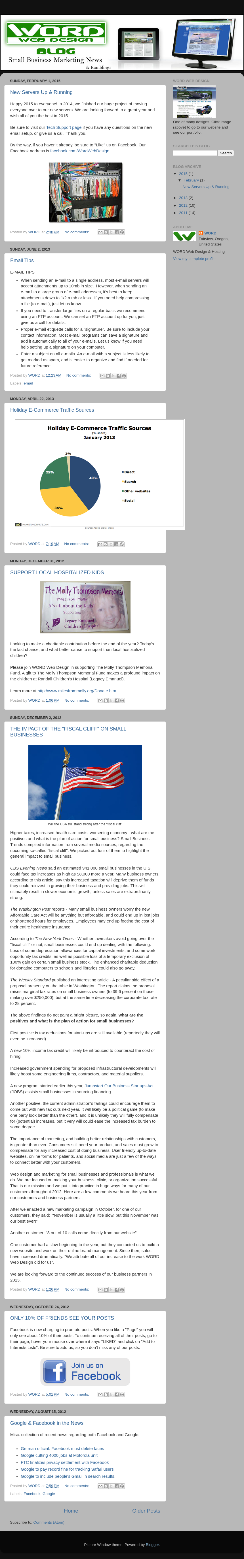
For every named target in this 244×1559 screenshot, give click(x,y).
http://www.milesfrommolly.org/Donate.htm (77, 691)
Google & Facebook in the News (46, 1423)
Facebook (32, 1494)
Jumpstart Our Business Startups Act (119, 1086)
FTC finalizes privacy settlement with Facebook (65, 1462)
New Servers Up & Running (41, 92)
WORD (210, 233)
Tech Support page (64, 127)
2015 (184, 174)
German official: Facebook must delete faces (62, 1448)
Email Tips (22, 260)
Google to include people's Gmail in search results (67, 1476)
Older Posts (146, 1511)
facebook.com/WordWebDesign (79, 151)
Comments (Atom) (49, 1522)
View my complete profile (194, 259)
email (28, 383)
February (192, 180)
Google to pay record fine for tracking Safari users (67, 1469)
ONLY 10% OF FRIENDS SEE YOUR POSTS (62, 1318)
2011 (184, 213)
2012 (184, 205)
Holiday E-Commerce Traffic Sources (52, 410)
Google (49, 1494)
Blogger (152, 1545)
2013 (184, 198)
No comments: (77, 232)
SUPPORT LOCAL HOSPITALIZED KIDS (57, 572)
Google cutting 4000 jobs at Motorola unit (59, 1455)
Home (71, 1511)
